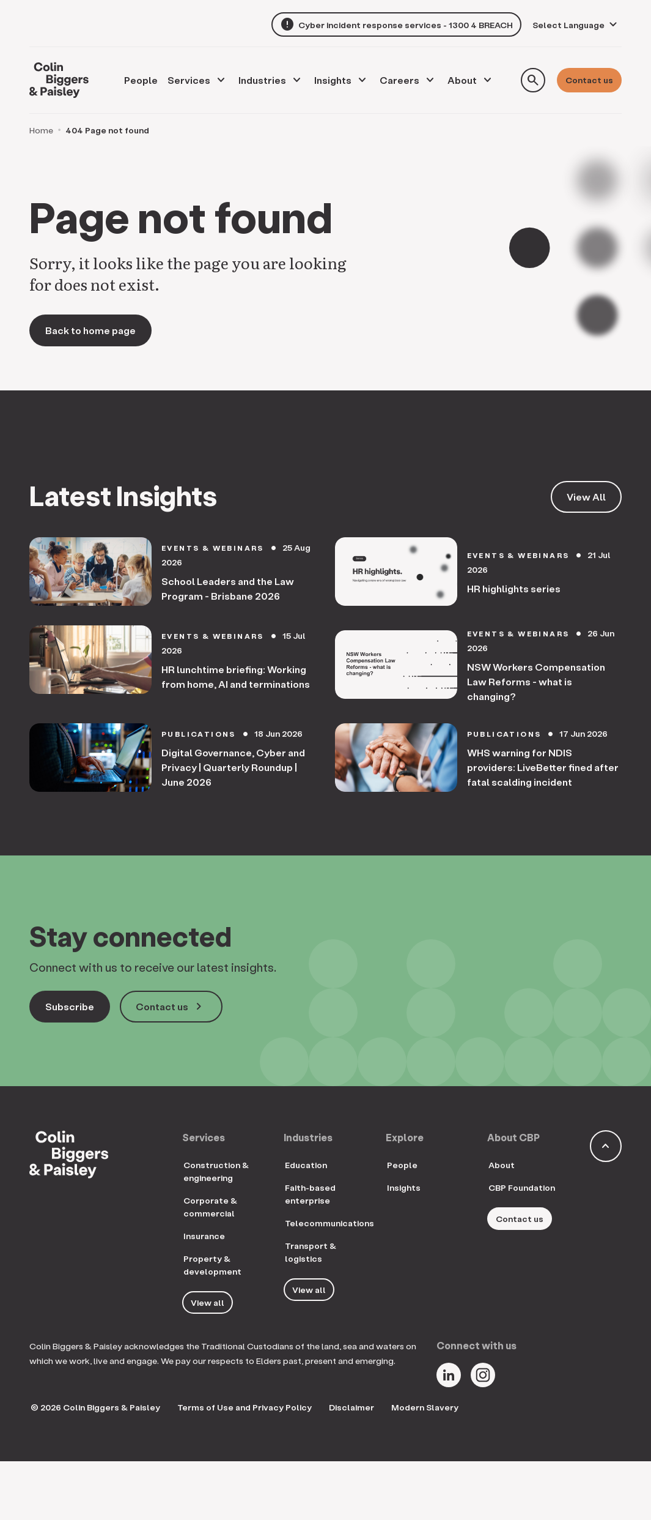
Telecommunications (329, 1223)
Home (41, 130)
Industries (262, 79)
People (402, 1165)
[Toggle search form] (533, 80)
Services (188, 79)
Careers (399, 79)
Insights (332, 79)
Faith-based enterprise (310, 1194)
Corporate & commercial (210, 1206)
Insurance (204, 1236)
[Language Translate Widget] (576, 25)
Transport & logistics (310, 1252)
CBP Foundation (521, 1187)
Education (306, 1165)
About (462, 79)
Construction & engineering (216, 1171)
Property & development (212, 1265)
